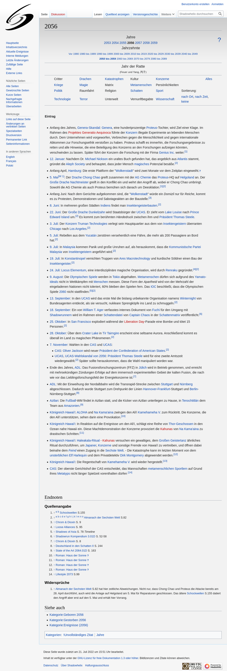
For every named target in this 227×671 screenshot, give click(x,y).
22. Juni (55, 212)
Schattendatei (113, 315)
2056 (130, 43)
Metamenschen (148, 277)
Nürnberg (186, 384)
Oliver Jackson (73, 350)
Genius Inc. (167, 152)
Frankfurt (164, 389)
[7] (134, 376)
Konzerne (104, 445)
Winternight (188, 298)
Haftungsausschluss (97, 665)
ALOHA (82, 412)
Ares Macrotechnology (134, 258)
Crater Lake (90, 333)
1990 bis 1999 (105, 53)
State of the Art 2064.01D (71, 550)
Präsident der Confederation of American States (132, 350)
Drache (77, 177)
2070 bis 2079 (142, 58)
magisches (141, 164)
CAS (93, 344)
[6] (200, 313)
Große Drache (59, 182)
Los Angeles (78, 229)
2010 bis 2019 (139, 53)
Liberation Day (134, 321)
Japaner (90, 445)
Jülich (143, 367)
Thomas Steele (183, 217)
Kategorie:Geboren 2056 (66, 614)
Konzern (131, 132)
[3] (150, 197)
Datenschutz (50, 665)
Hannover (150, 389)
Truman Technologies (92, 223)
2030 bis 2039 (172, 53)
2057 (138, 43)
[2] (176, 162)
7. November (58, 344)
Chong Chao (91, 177)
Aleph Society (75, 164)
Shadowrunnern (61, 315)
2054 (115, 43)
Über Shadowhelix (71, 665)
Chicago (55, 229)
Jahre (100, 635)
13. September (60, 298)
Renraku (171, 270)
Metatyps (63, 473)
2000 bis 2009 (122, 53)
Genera (107, 127)
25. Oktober (58, 321)
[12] (175, 454)
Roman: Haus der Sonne (71, 555)
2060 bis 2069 (125, 58)
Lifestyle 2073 (64, 574)
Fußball (71, 400)
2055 (122, 43)
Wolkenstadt (124, 170)
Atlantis (182, 159)
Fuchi (156, 310)
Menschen (101, 282)
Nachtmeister (79, 182)
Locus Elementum (73, 270)
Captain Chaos (139, 315)
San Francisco (81, 321)
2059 (154, 43)
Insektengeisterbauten (142, 205)
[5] (91, 290)
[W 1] (61, 176)
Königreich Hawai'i (62, 412)
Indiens (105, 205)
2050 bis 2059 (107, 58)
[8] (77, 392)
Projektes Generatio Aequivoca (89, 132)
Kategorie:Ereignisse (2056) (68, 625)
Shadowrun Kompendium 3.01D (75, 536)
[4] (194, 269)
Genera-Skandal (88, 127)
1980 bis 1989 (88, 53)
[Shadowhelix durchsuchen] (200, 14)
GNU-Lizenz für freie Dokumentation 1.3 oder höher (107, 658)
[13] (165, 460)
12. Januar (57, 159)
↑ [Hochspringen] (54, 522)
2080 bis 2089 (159, 58)
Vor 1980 (73, 53)
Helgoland (187, 177)
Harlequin (80, 455)
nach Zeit (201, 96)
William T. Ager (93, 310)
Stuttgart (167, 384)
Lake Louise (173, 212)
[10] (123, 416)
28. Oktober (58, 333)
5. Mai (54, 177)
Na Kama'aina (104, 412)
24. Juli (54, 270)
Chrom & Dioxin (65, 522)
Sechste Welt (114, 450)
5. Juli (54, 235)
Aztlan (54, 400)
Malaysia (69, 247)
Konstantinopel (75, 258)
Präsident (165, 217)
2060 (62, 291)
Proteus (151, 127)
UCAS (141, 212)
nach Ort (187, 96)
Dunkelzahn (97, 212)
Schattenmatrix (169, 315)
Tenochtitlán (190, 400)
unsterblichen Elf (61, 455)
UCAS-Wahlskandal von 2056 (85, 356)
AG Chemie (143, 177)
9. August (56, 277)
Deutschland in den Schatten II (75, 546)
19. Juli (54, 258)
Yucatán (91, 235)
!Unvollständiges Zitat (78, 635)
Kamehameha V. (149, 412)
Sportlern (181, 468)
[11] (82, 432)
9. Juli (54, 247)
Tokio (116, 277)
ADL (77, 367)
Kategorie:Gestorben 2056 (67, 620)
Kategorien (53, 635)
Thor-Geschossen (181, 424)
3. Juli (54, 223)
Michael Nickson (96, 159)
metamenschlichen (161, 468)
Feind (72, 450)
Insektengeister (60, 263)
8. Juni (54, 205)
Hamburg (74, 170)
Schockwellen (68, 512)
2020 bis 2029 (155, 53)
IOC (153, 286)
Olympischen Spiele (83, 277)
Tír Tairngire (110, 333)
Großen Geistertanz (172, 440)
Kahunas (166, 429)
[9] (81, 404)
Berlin (194, 389)
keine (185, 101)
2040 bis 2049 (189, 53)
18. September (60, 310)
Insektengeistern (174, 223)
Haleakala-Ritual (88, 440)
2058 (146, 43)
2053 (107, 43)
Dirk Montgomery (132, 455)
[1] (185, 151)
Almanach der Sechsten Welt (102, 517)
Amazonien (71, 405)
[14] (130, 472)
